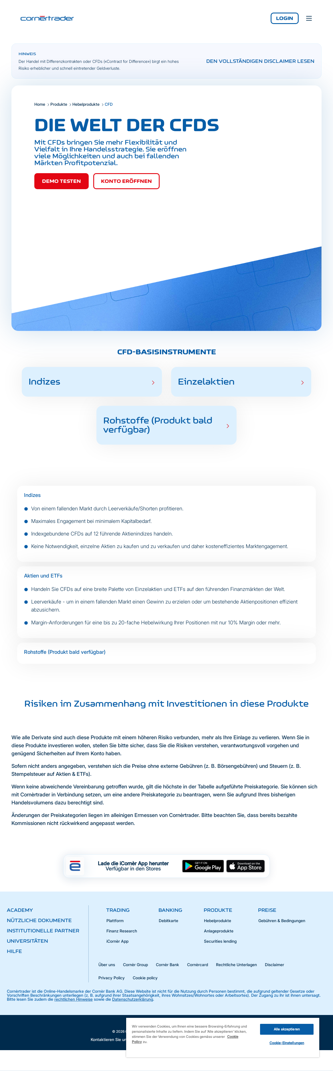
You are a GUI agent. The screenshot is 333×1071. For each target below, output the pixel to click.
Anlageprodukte (218, 930)
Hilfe (14, 951)
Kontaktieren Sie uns (110, 1039)
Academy (20, 910)
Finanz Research (121, 930)
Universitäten (27, 941)
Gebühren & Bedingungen (281, 920)
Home (39, 104)
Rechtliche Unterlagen (236, 964)
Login (284, 18)
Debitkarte (168, 920)
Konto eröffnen (126, 181)
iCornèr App (117, 941)
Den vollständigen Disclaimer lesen (260, 61)
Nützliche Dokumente (39, 920)
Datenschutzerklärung (132, 999)
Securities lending (220, 941)
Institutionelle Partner (43, 931)
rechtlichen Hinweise (73, 999)
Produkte (58, 104)
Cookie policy (145, 977)
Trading (118, 910)
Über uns (106, 964)
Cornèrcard (197, 964)
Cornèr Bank (167, 964)
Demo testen (61, 181)
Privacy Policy (111, 977)
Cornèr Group (135, 964)
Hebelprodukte (86, 104)
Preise (267, 910)
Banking (170, 910)
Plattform (115, 920)
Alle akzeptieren (287, 1029)
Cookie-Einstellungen (286, 1043)
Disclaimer (274, 964)
